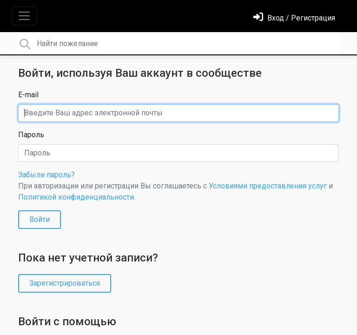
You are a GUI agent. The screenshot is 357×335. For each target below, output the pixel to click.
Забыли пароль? (46, 174)
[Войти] (294, 17)
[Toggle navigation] (24, 16)
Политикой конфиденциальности (76, 197)
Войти (39, 219)
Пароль (31, 134)
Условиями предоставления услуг (268, 185)
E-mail (28, 94)
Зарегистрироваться (64, 283)
